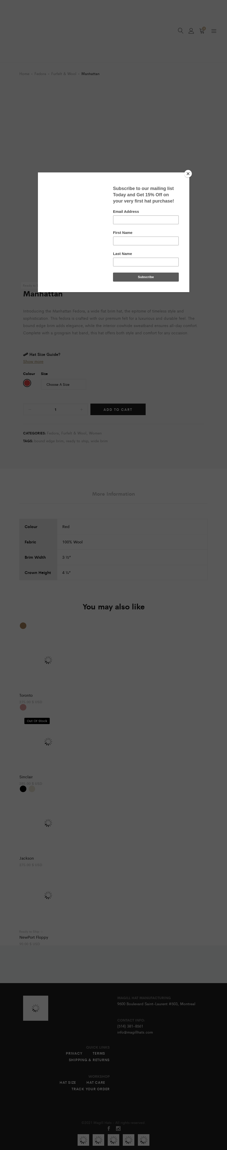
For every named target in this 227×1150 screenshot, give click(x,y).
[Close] (188, 173)
